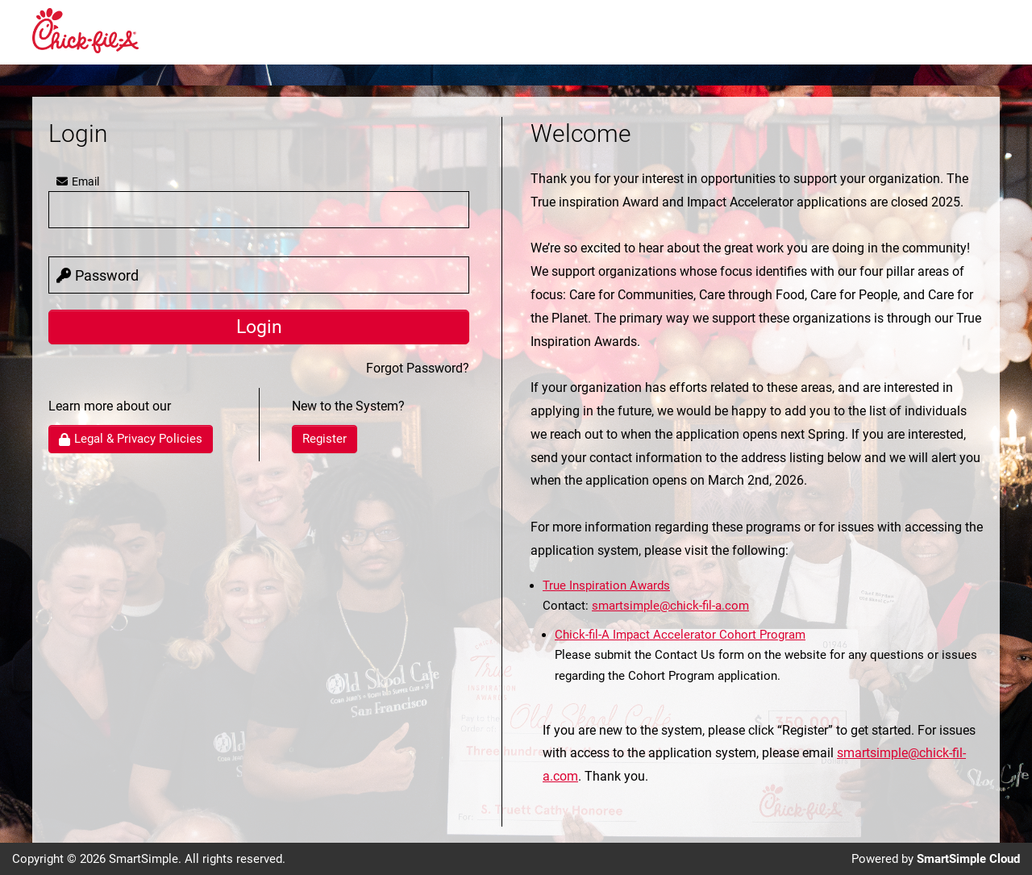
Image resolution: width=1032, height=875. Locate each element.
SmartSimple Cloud (968, 859)
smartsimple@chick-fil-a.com (670, 605)
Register (324, 438)
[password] (258, 275)
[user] (258, 209)
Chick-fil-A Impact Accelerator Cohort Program (680, 634)
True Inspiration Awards (606, 585)
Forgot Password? (417, 368)
